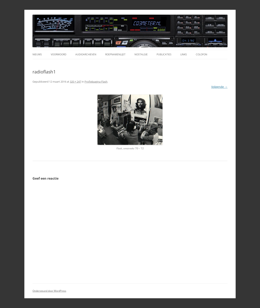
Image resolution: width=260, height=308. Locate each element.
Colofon (201, 54)
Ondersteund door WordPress (49, 291)
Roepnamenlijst (115, 54)
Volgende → (219, 87)
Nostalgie (141, 54)
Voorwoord (58, 54)
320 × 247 (75, 81)
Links (183, 54)
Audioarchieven (85, 54)
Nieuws (37, 54)
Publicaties (164, 54)
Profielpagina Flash (95, 81)
